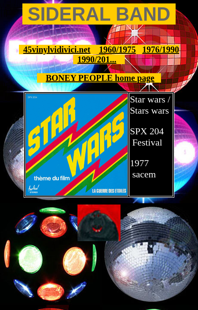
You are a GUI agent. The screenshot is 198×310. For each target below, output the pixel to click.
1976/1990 (160, 49)
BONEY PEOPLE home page (100, 78)
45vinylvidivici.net (56, 49)
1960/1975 (117, 49)
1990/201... (97, 59)
